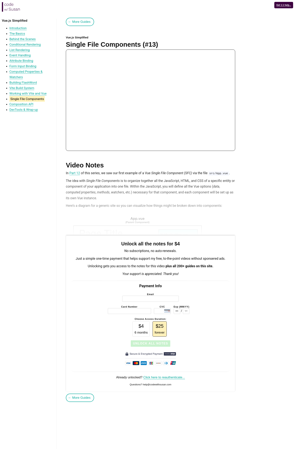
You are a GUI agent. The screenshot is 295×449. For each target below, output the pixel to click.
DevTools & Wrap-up (23, 109)
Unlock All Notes (150, 343)
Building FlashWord (23, 82)
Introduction (18, 28)
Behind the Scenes (22, 39)
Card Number (129, 306)
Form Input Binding (22, 66)
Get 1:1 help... (283, 5)
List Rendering (19, 50)
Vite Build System (21, 88)
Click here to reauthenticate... (164, 377)
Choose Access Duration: (151, 319)
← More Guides (79, 22)
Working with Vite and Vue (27, 93)
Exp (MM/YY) (181, 306)
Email (150, 294)
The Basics (17, 33)
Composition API (21, 104)
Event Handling (20, 55)
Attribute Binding (21, 61)
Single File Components (27, 99)
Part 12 (74, 173)
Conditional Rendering (25, 44)
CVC (162, 306)
